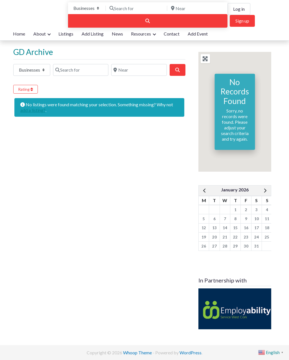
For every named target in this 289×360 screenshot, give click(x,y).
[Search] (147, 21)
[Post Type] (86, 8)
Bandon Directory (36, 11)
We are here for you (32, 20)
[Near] (198, 8)
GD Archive (33, 52)
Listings (65, 33)
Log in (239, 9)
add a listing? (32, 110)
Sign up (242, 20)
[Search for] (136, 8)
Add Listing (93, 33)
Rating (25, 89)
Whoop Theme (138, 352)
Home (19, 33)
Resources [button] (141, 33)
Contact (171, 33)
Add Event (198, 33)
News (117, 33)
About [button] (39, 33)
